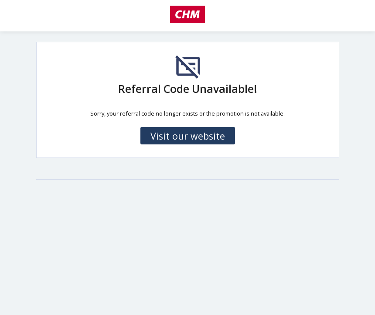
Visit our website (187, 136)
